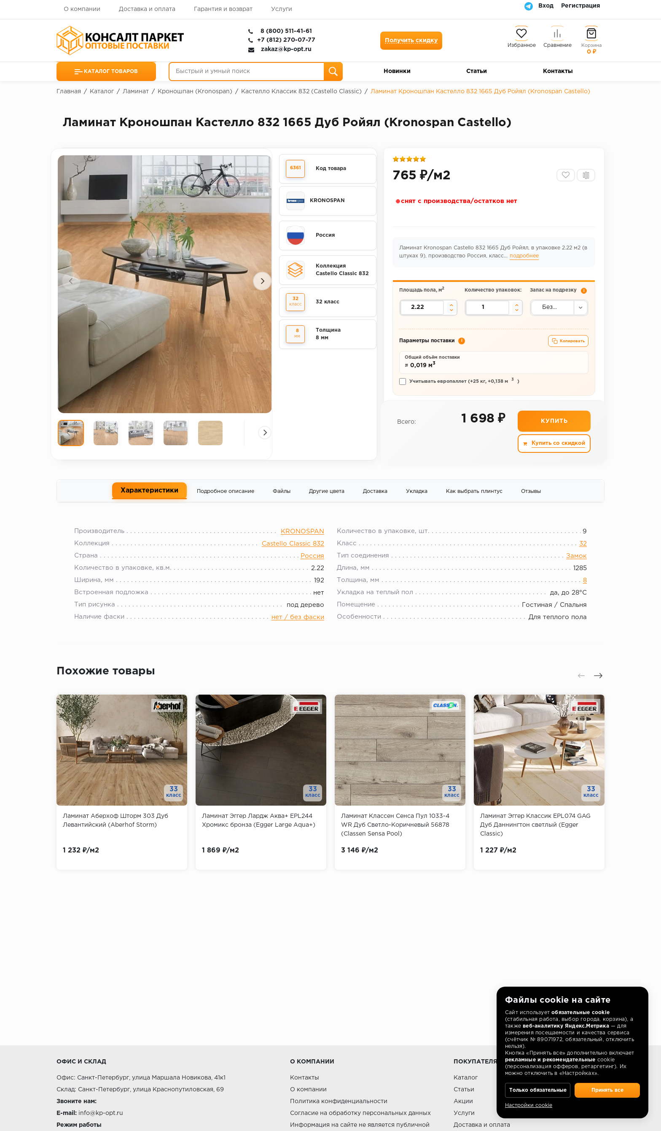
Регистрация (580, 5)
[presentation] (71, 286)
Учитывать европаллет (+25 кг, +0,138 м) (460, 393)
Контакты (558, 71)
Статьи (476, 71)
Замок (571, 573)
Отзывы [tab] (531, 504)
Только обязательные (538, 1084)
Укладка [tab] (416, 504)
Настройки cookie (528, 1105)
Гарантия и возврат (223, 9)
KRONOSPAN (302, 548)
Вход (546, 5)
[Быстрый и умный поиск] (256, 71)
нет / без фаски (297, 634)
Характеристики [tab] (149, 504)
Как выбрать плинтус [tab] (474, 504)
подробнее (532, 259)
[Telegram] (529, 5)
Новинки (397, 71)
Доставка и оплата (147, 9)
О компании (82, 9)
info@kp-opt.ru (100, 1113)
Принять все (607, 1084)
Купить (554, 435)
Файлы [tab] (281, 504)
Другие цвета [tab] (326, 504)
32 (577, 560)
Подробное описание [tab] (225, 504)
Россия (312, 573)
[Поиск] (333, 71)
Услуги (281, 9)
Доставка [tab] (375, 504)
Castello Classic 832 (293, 560)
